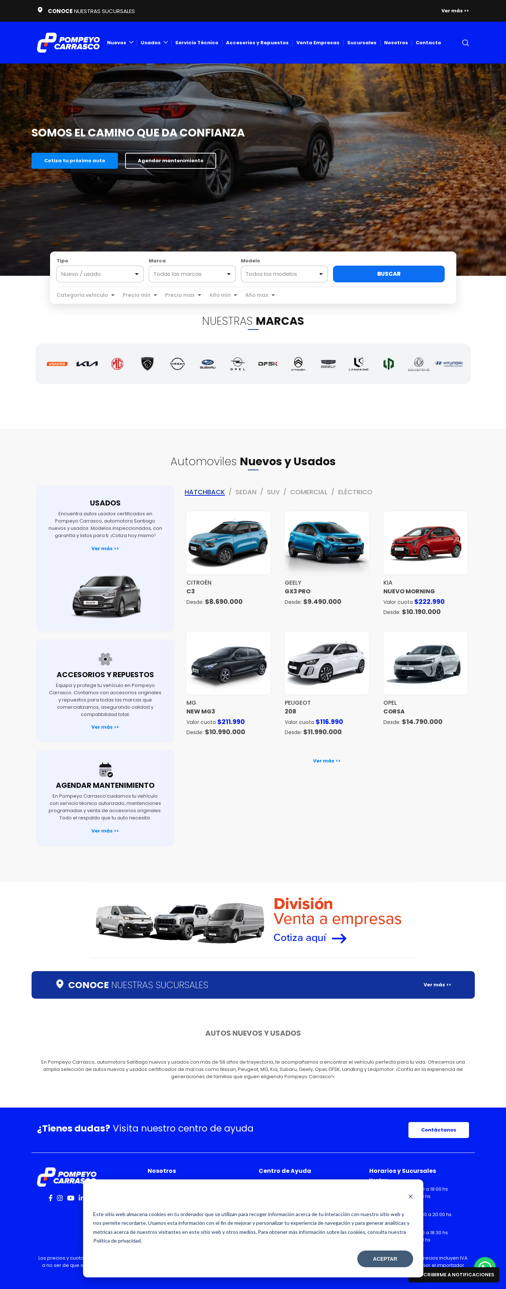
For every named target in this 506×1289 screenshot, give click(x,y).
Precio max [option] (180, 295)
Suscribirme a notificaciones (454, 1274)
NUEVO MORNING (409, 591)
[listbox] (100, 274)
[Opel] (238, 364)
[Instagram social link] (60, 1198)
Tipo (62, 261)
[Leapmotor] (389, 364)
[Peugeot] (147, 364)
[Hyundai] (449, 364)
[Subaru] (208, 364)
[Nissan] (178, 364)
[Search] (465, 43)
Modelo (250, 261)
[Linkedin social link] (82, 1198)
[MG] (117, 364)
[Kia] (87, 364)
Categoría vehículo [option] (82, 295)
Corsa (394, 711)
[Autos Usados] (57, 364)
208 (290, 711)
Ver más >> (105, 548)
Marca (157, 261)
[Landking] (358, 364)
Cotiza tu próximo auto (74, 160)
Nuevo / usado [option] (81, 274)
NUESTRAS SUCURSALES (138, 985)
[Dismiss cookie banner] (410, 1197)
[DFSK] (268, 364)
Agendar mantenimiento (170, 160)
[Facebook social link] (50, 1198)
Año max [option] (256, 295)
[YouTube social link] (71, 1198)
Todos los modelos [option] (271, 274)
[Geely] (328, 364)
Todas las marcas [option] (177, 274)
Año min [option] (220, 295)
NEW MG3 (200, 711)
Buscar (388, 274)
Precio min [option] (137, 295)
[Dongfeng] (419, 364)
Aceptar (385, 1259)
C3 (190, 591)
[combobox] (192, 274)
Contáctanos (438, 1129)
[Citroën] (298, 364)
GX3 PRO (297, 591)
